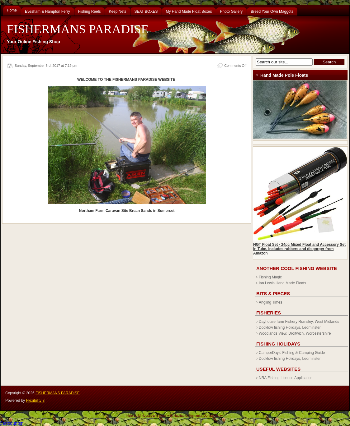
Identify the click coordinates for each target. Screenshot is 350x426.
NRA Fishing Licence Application (286, 378)
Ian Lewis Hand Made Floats (282, 283)
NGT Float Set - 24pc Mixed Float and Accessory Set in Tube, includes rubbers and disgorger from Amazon (299, 248)
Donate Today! (214, 415)
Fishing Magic (270, 277)
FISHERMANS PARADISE (78, 29)
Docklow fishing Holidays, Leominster (290, 327)
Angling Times (270, 302)
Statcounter (11, 423)
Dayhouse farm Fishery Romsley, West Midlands (299, 321)
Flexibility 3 (35, 400)
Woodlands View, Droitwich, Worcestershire (295, 333)
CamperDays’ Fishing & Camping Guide (292, 352)
